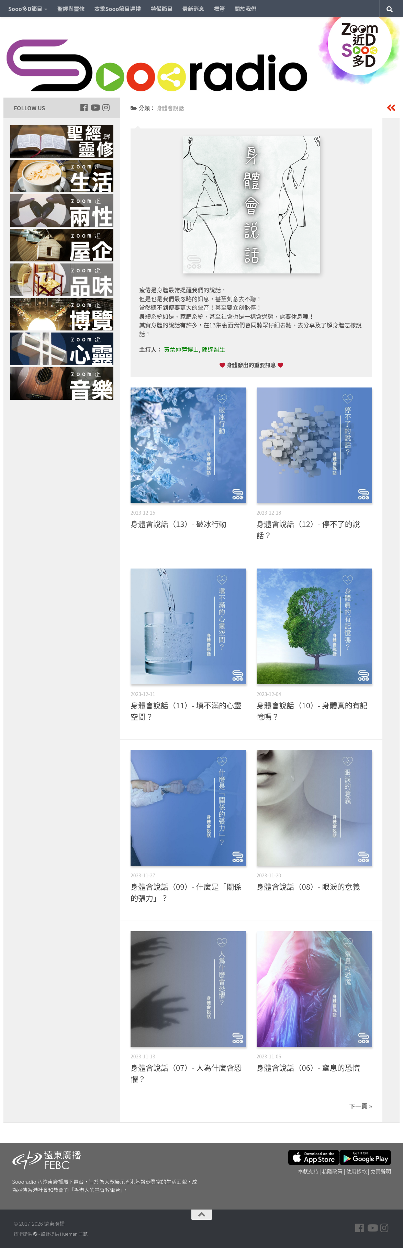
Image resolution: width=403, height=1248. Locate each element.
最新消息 (193, 8)
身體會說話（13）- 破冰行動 (178, 523)
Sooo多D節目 (25, 8)
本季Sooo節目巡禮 (117, 8)
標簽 (219, 8)
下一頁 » (360, 1105)
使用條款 (356, 1171)
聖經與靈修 (71, 8)
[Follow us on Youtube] (95, 107)
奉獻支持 (308, 1171)
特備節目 (162, 8)
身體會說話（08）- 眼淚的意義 (308, 886)
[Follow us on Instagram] (106, 107)
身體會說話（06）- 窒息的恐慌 (308, 1067)
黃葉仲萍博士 (181, 349)
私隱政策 (332, 1171)
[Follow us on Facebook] (84, 107)
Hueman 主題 (74, 1233)
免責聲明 (380, 1171)
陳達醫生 (213, 349)
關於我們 (246, 8)
